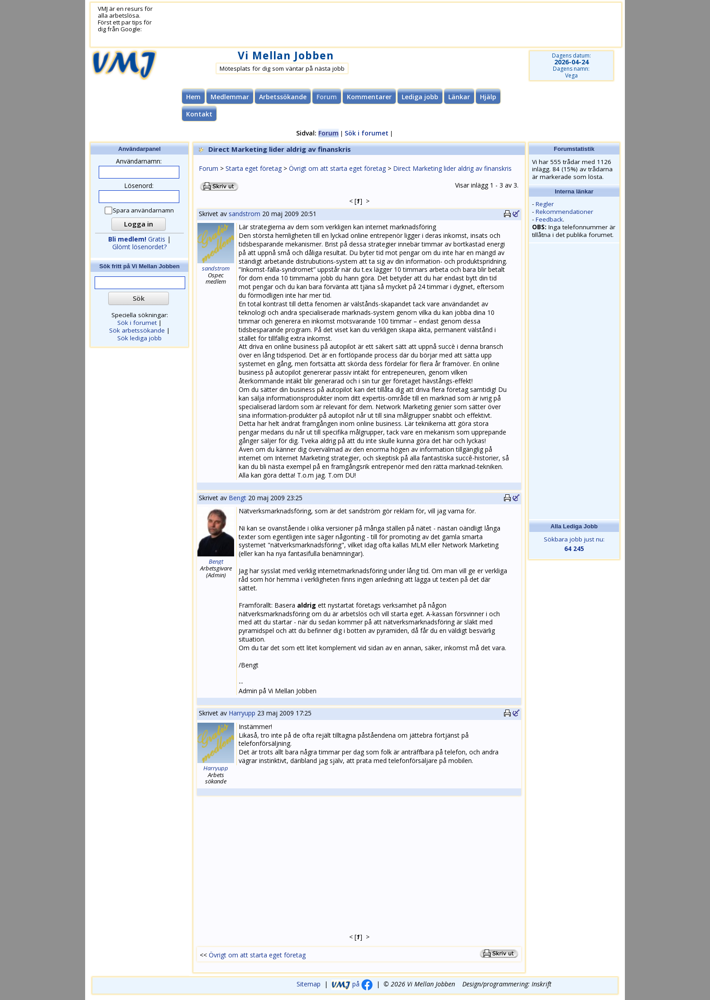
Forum (208, 168)
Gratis (136, 239)
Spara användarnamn (140, 210)
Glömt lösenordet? (139, 246)
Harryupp (242, 713)
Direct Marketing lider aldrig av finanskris (452, 168)
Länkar (459, 96)
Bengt (237, 497)
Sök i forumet (367, 133)
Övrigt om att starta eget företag (337, 168)
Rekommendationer (564, 212)
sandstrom (244, 213)
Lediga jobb (420, 96)
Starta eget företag (253, 168)
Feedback (549, 219)
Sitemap (309, 984)
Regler (545, 204)
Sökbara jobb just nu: (574, 544)
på (352, 984)
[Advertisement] (376, 25)
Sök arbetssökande (137, 330)
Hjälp (488, 96)
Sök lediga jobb (139, 338)
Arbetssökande (283, 96)
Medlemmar (230, 96)
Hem (193, 96)
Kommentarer (369, 96)
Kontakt (199, 114)
